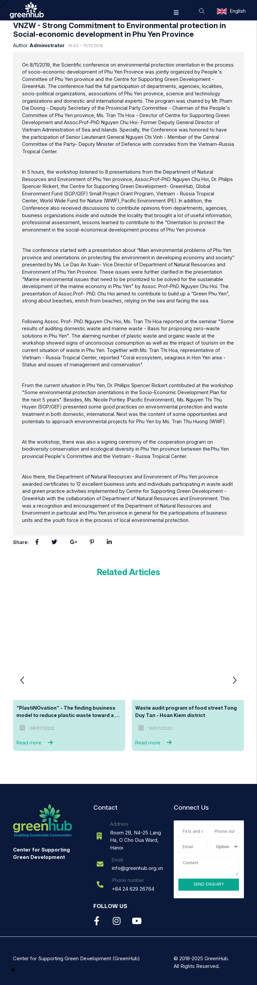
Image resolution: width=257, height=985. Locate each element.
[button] (235, 681)
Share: (21, 542)
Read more (36, 742)
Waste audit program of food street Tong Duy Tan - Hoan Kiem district (186, 711)
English (238, 11)
